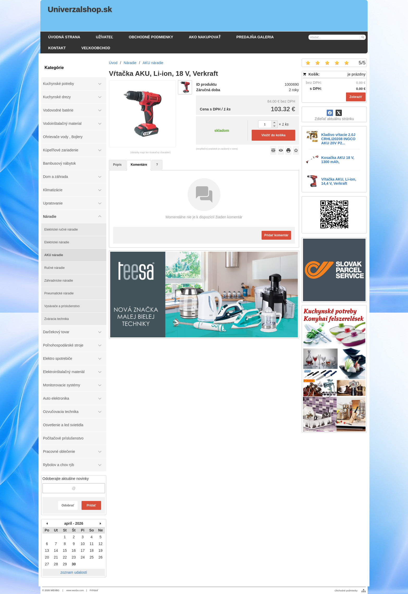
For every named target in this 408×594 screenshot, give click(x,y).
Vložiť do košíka (273, 135)
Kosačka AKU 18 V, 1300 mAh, (337, 160)
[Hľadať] (362, 37)
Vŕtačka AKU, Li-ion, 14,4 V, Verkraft (338, 181)
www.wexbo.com (75, 590)
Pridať (91, 505)
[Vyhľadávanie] (337, 37)
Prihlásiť (94, 590)
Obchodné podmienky (346, 590)
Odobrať (67, 505)
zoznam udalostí (73, 572)
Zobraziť (355, 97)
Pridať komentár (276, 235)
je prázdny (357, 74)
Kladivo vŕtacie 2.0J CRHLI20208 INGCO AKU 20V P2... (338, 139)
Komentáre (139, 164)
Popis (117, 164)
